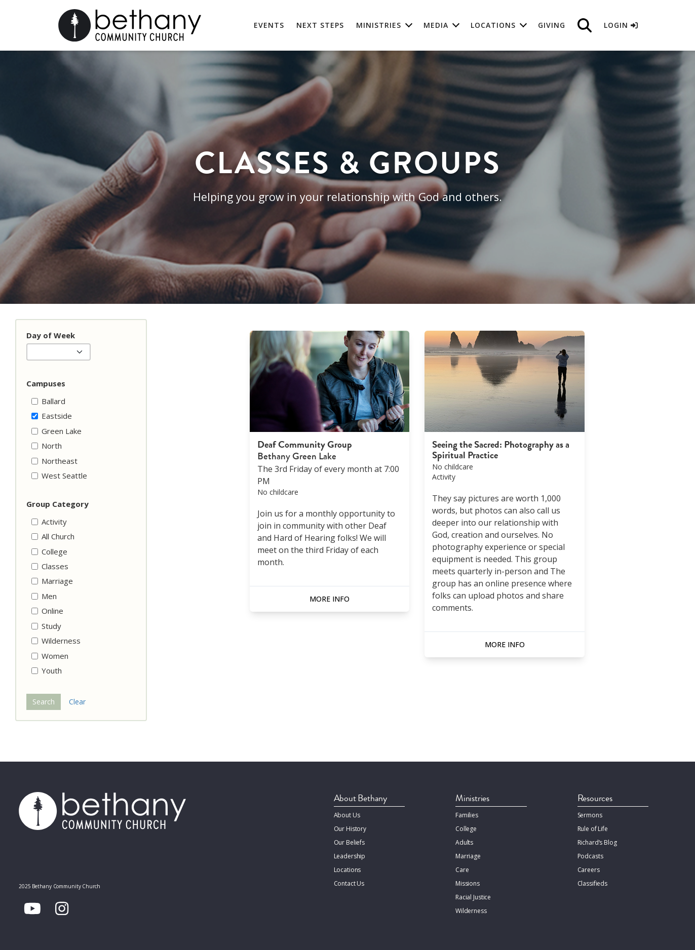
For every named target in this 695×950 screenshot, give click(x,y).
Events (269, 25)
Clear (77, 701)
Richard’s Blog (597, 842)
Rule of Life (592, 828)
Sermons (589, 815)
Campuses (45, 383)
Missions (467, 883)
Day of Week (50, 335)
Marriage (468, 856)
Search (43, 701)
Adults (464, 842)
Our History (350, 828)
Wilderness (471, 910)
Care (462, 869)
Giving (551, 25)
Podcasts (590, 856)
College (466, 828)
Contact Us (349, 883)
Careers (588, 869)
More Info (330, 599)
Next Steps (320, 25)
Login (621, 25)
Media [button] (435, 25)
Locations (347, 869)
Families (466, 815)
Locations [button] (493, 25)
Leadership (350, 856)
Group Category (57, 504)
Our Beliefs (349, 842)
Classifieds (592, 883)
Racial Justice (473, 897)
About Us (347, 815)
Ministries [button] (378, 25)
